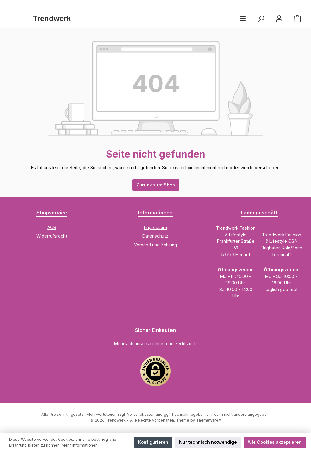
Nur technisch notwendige (208, 442)
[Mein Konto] (279, 18)
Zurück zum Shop (155, 184)
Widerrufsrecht (51, 235)
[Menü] (242, 18)
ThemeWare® (208, 420)
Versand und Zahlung (155, 244)
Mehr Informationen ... (81, 445)
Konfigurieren (153, 442)
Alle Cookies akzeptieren (275, 442)
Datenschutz (155, 235)
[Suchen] (260, 18)
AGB (51, 227)
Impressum (155, 227)
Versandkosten (141, 414)
